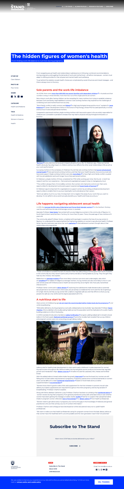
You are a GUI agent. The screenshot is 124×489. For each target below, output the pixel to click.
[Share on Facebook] (12, 96)
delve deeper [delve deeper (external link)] (62, 288)
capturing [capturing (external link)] (72, 223)
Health (13, 123)
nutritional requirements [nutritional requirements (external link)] (65, 380)
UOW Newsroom (54, 471)
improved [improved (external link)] (78, 376)
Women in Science (17, 119)
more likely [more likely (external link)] (77, 174)
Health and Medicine (18, 107)
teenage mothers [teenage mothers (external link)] (53, 278)
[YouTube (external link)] (104, 470)
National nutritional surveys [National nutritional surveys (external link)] (63, 317)
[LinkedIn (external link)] (106, 470)
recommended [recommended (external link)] (55, 383)
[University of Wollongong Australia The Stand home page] (23, 6)
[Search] (59, 6)
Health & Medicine (17, 115)
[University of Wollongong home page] (16, 465)
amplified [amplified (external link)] (42, 280)
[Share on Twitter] (15, 96)
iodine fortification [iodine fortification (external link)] (72, 315)
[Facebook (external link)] (96, 470)
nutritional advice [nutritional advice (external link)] (104, 392)
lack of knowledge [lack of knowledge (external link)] (69, 399)
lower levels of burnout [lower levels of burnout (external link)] (88, 186)
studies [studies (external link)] (78, 397)
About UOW (53, 469)
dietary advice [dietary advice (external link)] (85, 399)
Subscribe (73, 446)
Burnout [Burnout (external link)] (40, 163)
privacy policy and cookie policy (29, 482)
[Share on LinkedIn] (18, 96)
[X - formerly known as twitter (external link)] (99, 470)
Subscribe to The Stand (57, 466)
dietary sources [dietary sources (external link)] (63, 371)
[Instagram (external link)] (101, 470)
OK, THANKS (104, 482)
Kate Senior (54, 212)
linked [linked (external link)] (68, 105)
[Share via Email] (22, 96)
